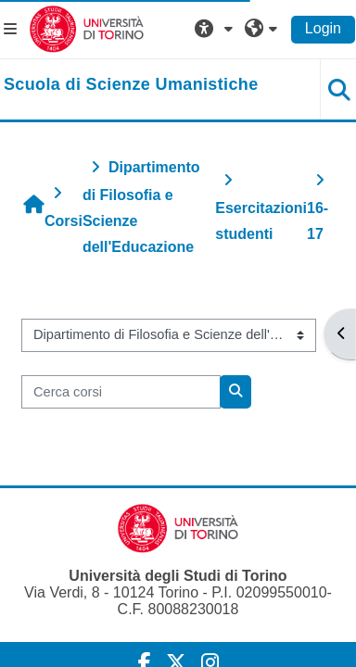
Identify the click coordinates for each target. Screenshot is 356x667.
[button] (216, 29)
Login (323, 28)
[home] (131, 85)
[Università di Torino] (87, 28)
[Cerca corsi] (121, 392)
